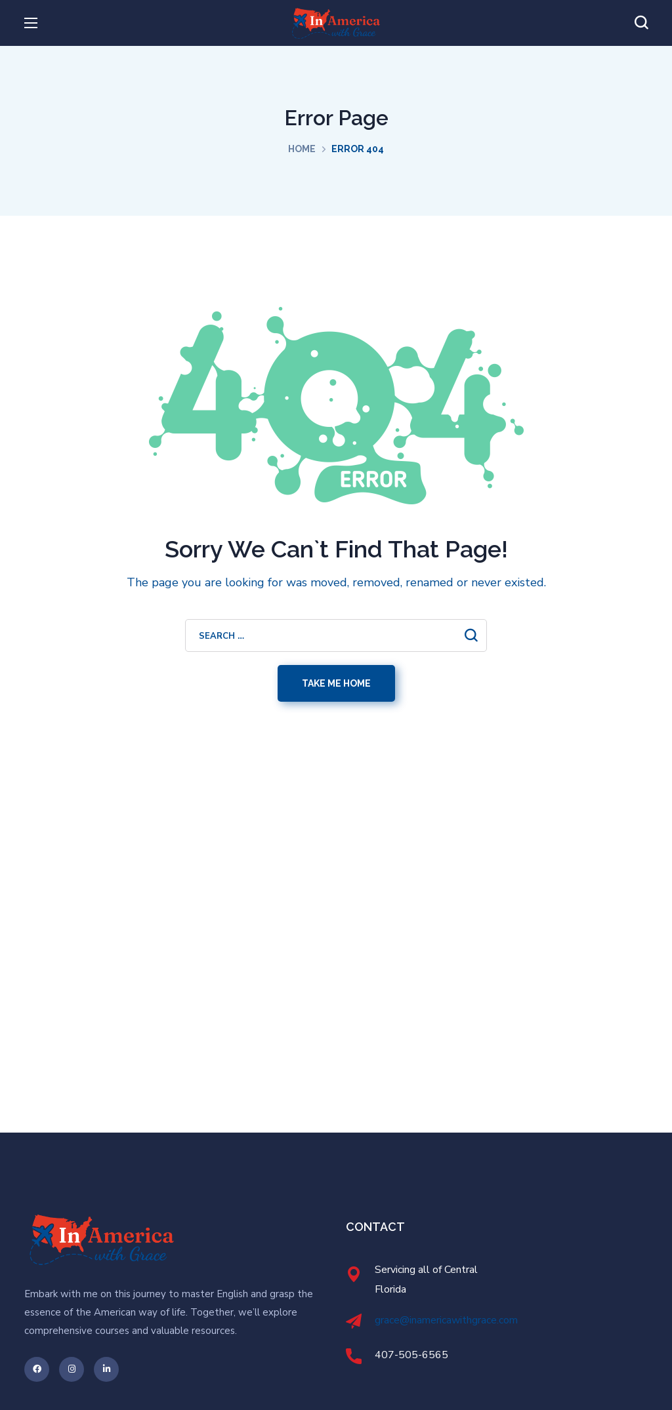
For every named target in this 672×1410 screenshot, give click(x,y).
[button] (641, 23)
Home (302, 149)
